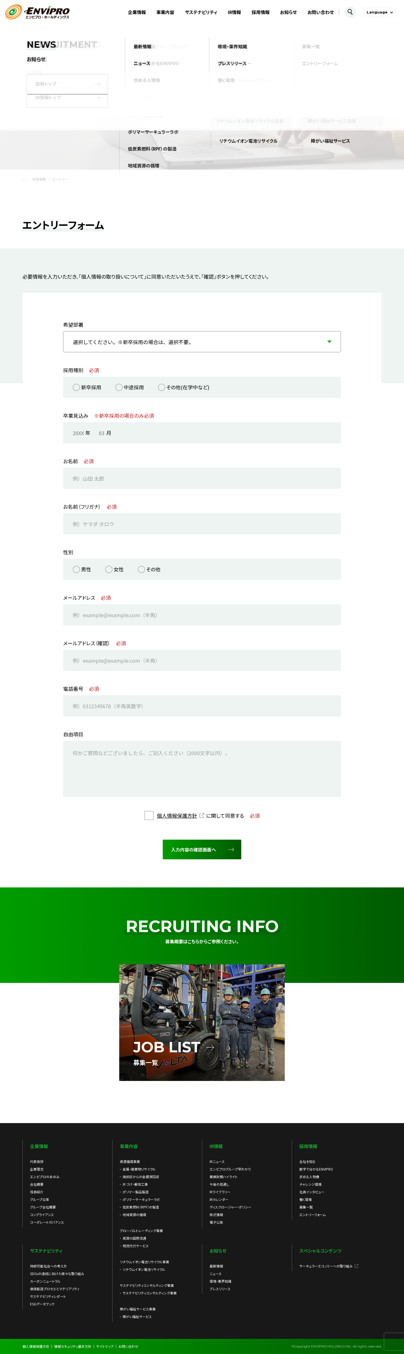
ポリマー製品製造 (136, 1191)
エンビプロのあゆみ (44, 1176)
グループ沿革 (39, 1199)
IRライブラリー (220, 1191)
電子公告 (216, 1222)
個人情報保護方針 (177, 815)
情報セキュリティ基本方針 (72, 1346)
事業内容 (165, 12)
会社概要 (36, 1184)
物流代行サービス (136, 1245)
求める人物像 (309, 1176)
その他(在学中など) (187, 387)
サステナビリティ (201, 12)
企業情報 (137, 12)
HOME (24, 179)
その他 (153, 569)
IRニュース (217, 1161)
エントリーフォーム (312, 1214)
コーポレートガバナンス (47, 1222)
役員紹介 (36, 1191)
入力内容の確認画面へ (193, 850)
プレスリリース (220, 1288)
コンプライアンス (42, 1214)
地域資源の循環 (134, 1214)
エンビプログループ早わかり (230, 1169)
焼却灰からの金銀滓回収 (141, 1176)
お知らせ (288, 12)
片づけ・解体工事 (135, 1184)
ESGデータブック (42, 1303)
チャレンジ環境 (310, 1184)
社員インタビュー (311, 1191)
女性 (119, 569)
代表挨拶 (36, 1161)
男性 (86, 569)
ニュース (216, 1273)
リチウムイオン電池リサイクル (144, 1269)
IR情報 (234, 12)
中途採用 (134, 387)
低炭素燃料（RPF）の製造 (141, 1207)
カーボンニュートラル (45, 1281)
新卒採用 (91, 387)
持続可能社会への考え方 (48, 1266)
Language (377, 12)
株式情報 (216, 1214)
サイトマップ (105, 1346)
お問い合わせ (320, 12)
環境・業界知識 (220, 1281)
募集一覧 (306, 1207)
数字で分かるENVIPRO (316, 1169)
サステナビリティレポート (48, 1296)
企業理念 (36, 1169)
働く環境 (305, 1199)
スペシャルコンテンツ (320, 1250)
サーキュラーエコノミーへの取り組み (326, 1266)
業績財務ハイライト (224, 1176)
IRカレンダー (219, 1199)
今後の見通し (219, 1184)
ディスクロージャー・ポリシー (230, 1207)
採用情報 (261, 12)
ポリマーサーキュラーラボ (141, 1199)
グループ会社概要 (43, 1207)
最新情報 (216, 1266)
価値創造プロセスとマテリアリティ (54, 1288)
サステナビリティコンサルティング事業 (150, 1293)
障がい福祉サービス (137, 1316)
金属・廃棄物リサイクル (139, 1169)
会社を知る (307, 1161)
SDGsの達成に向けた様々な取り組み (57, 1273)
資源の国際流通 (134, 1238)
